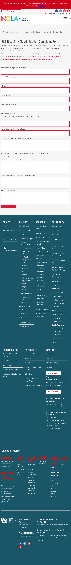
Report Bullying (24, 322)
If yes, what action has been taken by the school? (17, 160)
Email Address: (6, 95)
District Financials (58, 325)
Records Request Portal (54, 460)
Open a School (40, 248)
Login (68, 13)
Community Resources (56, 275)
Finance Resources (40, 269)
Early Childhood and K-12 (43, 242)
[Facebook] (56, 10)
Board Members (8, 230)
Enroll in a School (25, 230)
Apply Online (7, 365)
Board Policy (59, 300)
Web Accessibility (52, 363)
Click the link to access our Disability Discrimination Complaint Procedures (27, 60)
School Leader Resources (40, 257)
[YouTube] (68, 10)
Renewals (55, 281)
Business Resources (55, 287)
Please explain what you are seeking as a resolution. (19, 175)
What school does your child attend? (13, 68)
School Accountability (26, 243)
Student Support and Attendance (41, 283)
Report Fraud (64, 459)
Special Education (24, 267)
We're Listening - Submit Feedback (58, 254)
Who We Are (7, 226)
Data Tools (55, 230)
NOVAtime (28, 374)
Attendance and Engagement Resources (27, 280)
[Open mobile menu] (68, 19)
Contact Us (60, 13)
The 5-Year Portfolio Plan (59, 261)
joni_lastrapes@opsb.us (31, 57)
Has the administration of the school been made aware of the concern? (25, 153)
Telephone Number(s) (8, 104)
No (8, 156)
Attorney (20, 116)
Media (54, 310)
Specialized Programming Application (42, 295)
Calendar (52, 13)
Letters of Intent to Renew (27, 251)
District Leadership (9, 239)
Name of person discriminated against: (14, 129)
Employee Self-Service (32, 354)
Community (58, 222)
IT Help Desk (29, 363)
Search (46, 13)
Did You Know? (57, 226)
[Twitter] (60, 10)
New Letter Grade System (58, 247)
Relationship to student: (9, 113)
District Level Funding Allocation (58, 240)
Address (3, 86)
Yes (3, 156)
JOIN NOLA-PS (10, 350)
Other (37, 116)
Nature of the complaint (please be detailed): (16, 138)
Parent (4, 116)
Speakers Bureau (58, 315)
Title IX (54, 342)
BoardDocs (6, 457)
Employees (31, 350)
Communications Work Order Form (32, 379)
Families (24, 222)
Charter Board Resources (40, 303)
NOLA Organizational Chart (10, 249)
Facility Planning (57, 338)
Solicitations (59, 292)
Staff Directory (51, 358)
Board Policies (21, 459)
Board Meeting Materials (59, 305)
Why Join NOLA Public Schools (10, 355)
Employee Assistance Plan (33, 385)
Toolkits (41, 289)
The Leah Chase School (41, 227)
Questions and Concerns (26, 273)
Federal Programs (42, 309)
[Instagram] (64, 10)
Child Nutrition (24, 318)
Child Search (23, 313)
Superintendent (8, 235)
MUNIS (42, 457)
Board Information (58, 296)
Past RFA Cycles (44, 252)
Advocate (29, 116)
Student (12, 116)
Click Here (41, 6)
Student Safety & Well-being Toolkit (58, 268)
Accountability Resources (42, 263)
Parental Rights (27, 239)
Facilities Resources (40, 275)
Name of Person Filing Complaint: (12, 77)
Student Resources (25, 293)
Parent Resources (25, 235)
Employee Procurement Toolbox (33, 368)
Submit (8, 207)
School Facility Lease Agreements (42, 315)
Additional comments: (8, 191)
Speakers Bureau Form (58, 319)
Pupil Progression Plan (27, 259)
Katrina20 (55, 235)
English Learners (24, 288)
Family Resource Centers (24, 307)
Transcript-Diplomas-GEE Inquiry (26, 300)
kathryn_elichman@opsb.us (51, 57)
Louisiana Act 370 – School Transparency (59, 331)
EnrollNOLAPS (32, 459)
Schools (40, 222)
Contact (51, 350)
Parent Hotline (24, 327)
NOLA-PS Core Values (10, 361)
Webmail (28, 358)
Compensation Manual (10, 370)
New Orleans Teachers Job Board (12, 375)
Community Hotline (58, 347)
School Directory (24, 226)
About (6, 222)
